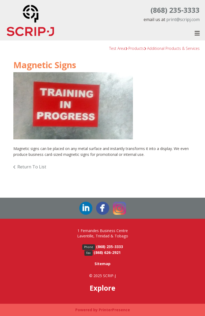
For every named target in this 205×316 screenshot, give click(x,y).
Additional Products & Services (173, 48)
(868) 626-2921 (107, 252)
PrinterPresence (114, 309)
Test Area (117, 48)
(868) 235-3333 (175, 10)
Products (136, 48)
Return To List (31, 167)
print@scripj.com (183, 19)
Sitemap (102, 263)
